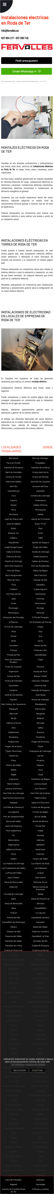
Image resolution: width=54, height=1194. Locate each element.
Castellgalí (40, 1184)
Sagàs (13, 774)
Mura (13, 509)
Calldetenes (13, 732)
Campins (14, 690)
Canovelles (13, 685)
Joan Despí (40, 694)
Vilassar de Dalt (13, 931)
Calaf (40, 537)
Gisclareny (13, 737)
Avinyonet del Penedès (13, 617)
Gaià (13, 598)
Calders (13, 537)
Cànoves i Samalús (40, 680)
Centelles (13, 645)
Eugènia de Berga (40, 950)
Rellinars (40, 1179)
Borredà (40, 723)
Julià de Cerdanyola (13, 694)
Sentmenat (40, 594)
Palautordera (40, 798)
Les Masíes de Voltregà (13, 863)
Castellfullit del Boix (40, 917)
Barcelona (13, 458)
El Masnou (13, 622)
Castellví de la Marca (40, 467)
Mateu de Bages (40, 570)
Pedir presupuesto (26, 60)
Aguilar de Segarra (40, 542)
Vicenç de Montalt (40, 477)
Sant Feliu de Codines (40, 793)
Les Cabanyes (40, 868)
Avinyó (13, 505)
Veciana (40, 835)
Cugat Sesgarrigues (13, 547)
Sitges (40, 626)
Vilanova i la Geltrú (40, 931)
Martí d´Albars (13, 783)
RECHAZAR (19, 1070)
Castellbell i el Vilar (40, 936)
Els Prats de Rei (13, 594)
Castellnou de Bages (40, 779)
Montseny (13, 514)
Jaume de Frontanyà (40, 519)
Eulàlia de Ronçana (40, 945)
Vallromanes (13, 840)
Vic (13, 835)
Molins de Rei (40, 645)
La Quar (40, 872)
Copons (13, 500)
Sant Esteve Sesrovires (13, 798)
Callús (40, 727)
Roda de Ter (13, 533)
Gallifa (13, 769)
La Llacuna (40, 912)
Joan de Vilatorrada (13, 519)
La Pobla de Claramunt (13, 807)
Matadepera (40, 704)
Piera (13, 760)
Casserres (13, 755)
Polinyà (13, 650)
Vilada (40, 830)
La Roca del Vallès (13, 872)
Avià (13, 727)
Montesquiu (13, 612)
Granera (40, 732)
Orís (40, 636)
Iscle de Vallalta (14, 523)
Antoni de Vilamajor (40, 699)
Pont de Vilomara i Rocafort (13, 660)
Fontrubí (40, 598)
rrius (13, 495)
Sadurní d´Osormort (40, 802)
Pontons (40, 666)
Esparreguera (40, 589)
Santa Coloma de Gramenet (40, 888)
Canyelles (40, 584)
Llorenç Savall (40, 783)
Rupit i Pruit (40, 523)
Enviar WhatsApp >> (26, 71)
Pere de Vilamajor (40, 458)
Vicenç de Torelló (13, 477)
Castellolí (40, 491)
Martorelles (40, 709)
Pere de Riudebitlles (40, 565)
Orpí (40, 631)
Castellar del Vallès (13, 941)
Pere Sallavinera (13, 830)
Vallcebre (40, 844)
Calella (40, 514)
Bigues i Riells (40, 676)
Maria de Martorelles (13, 882)
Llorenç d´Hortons (13, 788)
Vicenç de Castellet (13, 680)
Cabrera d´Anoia (13, 723)
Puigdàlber (40, 463)
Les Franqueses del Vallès (13, 868)
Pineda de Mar (13, 654)
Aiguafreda (14, 542)
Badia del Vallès (40, 927)
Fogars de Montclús (40, 741)
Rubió (13, 528)
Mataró (13, 927)
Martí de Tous (13, 580)
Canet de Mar (40, 685)
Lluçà (40, 774)
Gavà (13, 898)
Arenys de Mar (13, 676)
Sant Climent (14, 877)
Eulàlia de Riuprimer (13, 950)
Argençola (13, 779)
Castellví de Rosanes (13, 467)
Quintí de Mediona (13, 826)
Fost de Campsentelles (13, 816)
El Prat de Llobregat (13, 626)
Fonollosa (40, 737)
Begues (40, 765)
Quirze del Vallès (13, 821)
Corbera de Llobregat (40, 495)
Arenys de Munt (40, 671)
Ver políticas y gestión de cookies (28, 1064)
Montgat (40, 608)
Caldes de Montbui (40, 561)
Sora (40, 769)
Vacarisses (40, 849)
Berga (13, 718)
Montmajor (13, 608)
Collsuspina (40, 500)
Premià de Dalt (13, 917)
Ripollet (13, 699)
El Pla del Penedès (40, 617)
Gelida (40, 894)
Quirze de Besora (40, 821)
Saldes (13, 858)
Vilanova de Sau (13, 556)
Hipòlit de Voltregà (13, 561)
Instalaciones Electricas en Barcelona (27, 81)
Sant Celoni (40, 877)
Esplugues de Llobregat (40, 751)
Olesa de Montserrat (40, 898)
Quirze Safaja (40, 816)
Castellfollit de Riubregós (13, 922)
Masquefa (13, 709)
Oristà (13, 636)
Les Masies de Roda (40, 863)
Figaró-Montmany (13, 751)
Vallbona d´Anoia (13, 849)
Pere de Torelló (13, 463)
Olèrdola (40, 903)
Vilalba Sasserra (40, 556)
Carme (40, 755)
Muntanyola (40, 509)
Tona (13, 584)
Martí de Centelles (13, 472)
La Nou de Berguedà (40, 807)
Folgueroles (13, 741)
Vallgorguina (13, 844)
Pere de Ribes (13, 570)
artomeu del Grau (40, 486)
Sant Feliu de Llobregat (13, 793)
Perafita (40, 760)
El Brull (13, 912)
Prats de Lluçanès (13, 666)
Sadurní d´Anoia (13, 551)
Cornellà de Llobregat (13, 894)
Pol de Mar (40, 826)
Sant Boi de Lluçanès (40, 481)
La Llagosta (13, 812)
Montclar (40, 612)
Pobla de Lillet (40, 650)
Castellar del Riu (40, 941)
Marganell (40, 713)
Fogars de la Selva (13, 746)
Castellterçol (13, 491)
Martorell (13, 713)
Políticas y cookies (40, 1189)
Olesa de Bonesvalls (13, 903)
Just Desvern (40, 788)
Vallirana (40, 840)
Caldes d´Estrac (40, 505)
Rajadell (13, 1184)
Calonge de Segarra (40, 690)
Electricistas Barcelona (8, 81)
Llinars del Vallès (40, 858)
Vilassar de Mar (40, 580)
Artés (40, 533)
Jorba (13, 603)
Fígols (40, 746)
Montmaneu (40, 603)
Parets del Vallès (13, 765)
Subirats (40, 854)
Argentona (13, 671)
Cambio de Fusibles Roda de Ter (13, 1190)
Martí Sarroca (40, 575)
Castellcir (40, 922)
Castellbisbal (40, 654)
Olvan (13, 640)
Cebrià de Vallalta (13, 481)
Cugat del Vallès (40, 547)
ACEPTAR (37, 1070)
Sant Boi (13, 486)
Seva (13, 631)
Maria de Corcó (40, 882)
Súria (13, 854)
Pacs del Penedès (13, 1179)
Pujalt (40, 659)
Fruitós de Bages (40, 812)
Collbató (13, 589)
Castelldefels (40, 908)
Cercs (40, 640)
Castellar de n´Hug (13, 945)
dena (13, 908)
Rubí (40, 528)
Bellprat (40, 718)
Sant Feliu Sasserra (13, 565)
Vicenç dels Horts (40, 472)
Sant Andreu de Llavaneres (13, 704)
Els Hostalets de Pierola (40, 622)
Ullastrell (13, 887)
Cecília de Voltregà (40, 551)
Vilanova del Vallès (13, 936)
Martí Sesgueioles (13, 575)
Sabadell (13, 802)
